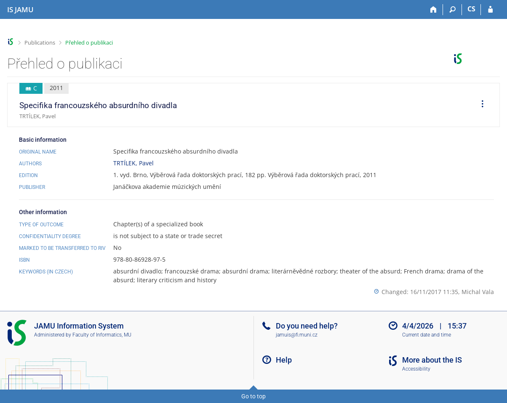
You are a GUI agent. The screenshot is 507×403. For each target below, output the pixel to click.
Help (284, 359)
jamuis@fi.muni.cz (297, 335)
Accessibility (416, 369)
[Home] (433, 9)
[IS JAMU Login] (490, 9)
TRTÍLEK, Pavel (133, 163)
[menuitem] (480, 105)
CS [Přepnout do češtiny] (471, 8)
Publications (39, 42)
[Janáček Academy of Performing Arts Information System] (20, 9)
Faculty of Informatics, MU (101, 335)
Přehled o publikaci (89, 42)
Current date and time (426, 335)
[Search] (452, 9)
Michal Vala (478, 292)
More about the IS (432, 359)
